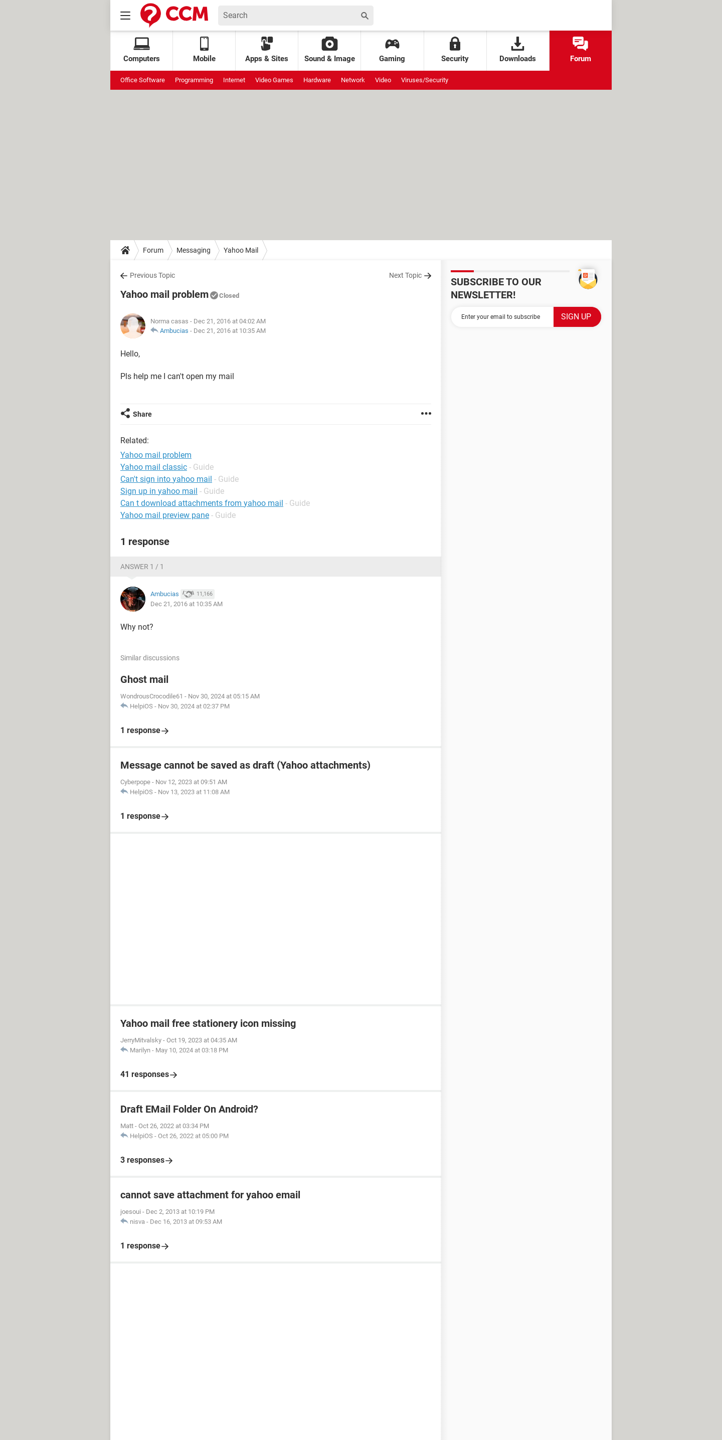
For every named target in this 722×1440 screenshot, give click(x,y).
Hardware (317, 80)
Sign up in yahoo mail (159, 491)
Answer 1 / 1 (142, 567)
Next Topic (405, 275)
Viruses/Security (424, 80)
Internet (234, 80)
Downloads (517, 50)
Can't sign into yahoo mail (166, 479)
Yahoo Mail (241, 250)
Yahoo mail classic (153, 467)
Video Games (274, 80)
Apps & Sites (266, 50)
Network (353, 80)
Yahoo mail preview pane (164, 515)
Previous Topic (152, 275)
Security (455, 50)
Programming (194, 80)
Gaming (392, 50)
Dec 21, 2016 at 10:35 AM (230, 330)
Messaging (193, 250)
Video (383, 80)
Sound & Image (329, 50)
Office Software (142, 80)
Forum (580, 50)
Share (142, 414)
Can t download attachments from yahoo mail (201, 503)
